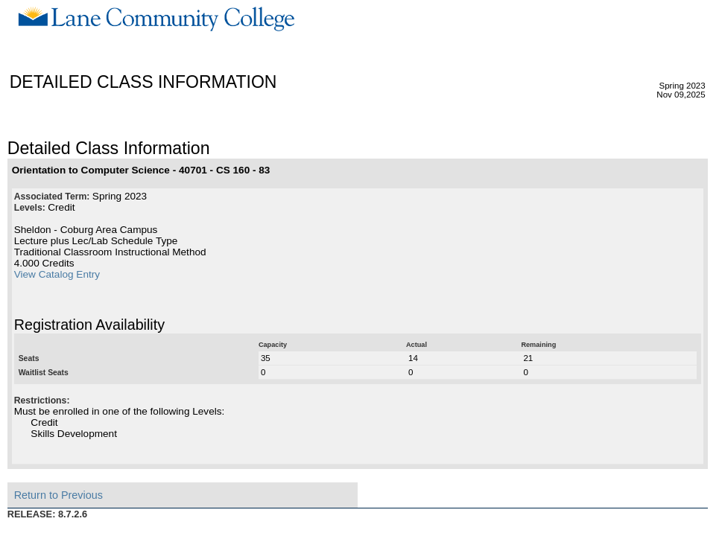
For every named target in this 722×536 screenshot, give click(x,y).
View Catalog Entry (57, 274)
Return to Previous (58, 495)
